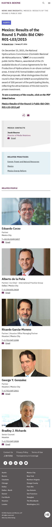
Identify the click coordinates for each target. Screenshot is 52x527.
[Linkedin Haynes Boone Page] (16, 463)
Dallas (4, 285)
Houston (5, 336)
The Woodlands (32, 501)
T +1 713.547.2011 (10, 391)
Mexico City (6, 235)
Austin (4, 473)
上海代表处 (8, 456)
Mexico (10, 166)
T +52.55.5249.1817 (11, 239)
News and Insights (12, 11)
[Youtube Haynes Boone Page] (26, 463)
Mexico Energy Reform (16, 171)
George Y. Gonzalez (14, 380)
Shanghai (30, 497)
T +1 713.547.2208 (10, 340)
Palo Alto (30, 487)
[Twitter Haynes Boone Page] (21, 463)
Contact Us (8, 452)
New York (30, 476)
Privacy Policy (22, 452)
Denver (4, 494)
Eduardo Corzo (8, 44)
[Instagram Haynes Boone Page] (10, 463)
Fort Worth (6, 497)
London (4, 504)
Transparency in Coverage (27, 456)
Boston (4, 476)
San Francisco (32, 494)
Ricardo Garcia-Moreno (16, 329)
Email (13, 138)
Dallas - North (7, 490)
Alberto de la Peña (13, 279)
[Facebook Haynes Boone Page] (5, 463)
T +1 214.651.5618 (10, 289)
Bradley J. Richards (14, 430)
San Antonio (31, 490)
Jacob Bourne (13, 132)
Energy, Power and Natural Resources (23, 161)
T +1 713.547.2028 (10, 441)
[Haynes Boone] (11, 3)
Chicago (5, 483)
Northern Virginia (33, 480)
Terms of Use (37, 452)
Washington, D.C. (33, 504)
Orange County (32, 483)
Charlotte (5, 480)
